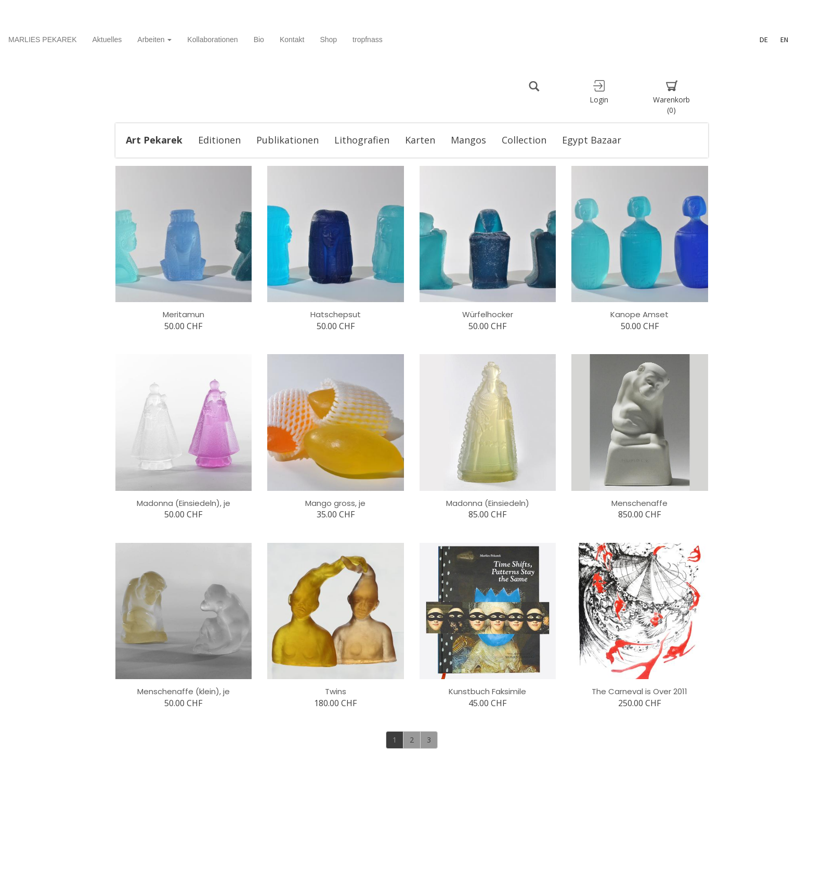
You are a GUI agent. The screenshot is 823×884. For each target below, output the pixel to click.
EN (784, 39)
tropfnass (367, 39)
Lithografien (361, 140)
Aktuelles (107, 39)
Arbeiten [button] (154, 39)
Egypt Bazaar (591, 140)
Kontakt (292, 39)
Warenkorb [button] (671, 97)
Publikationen (287, 140)
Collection (524, 140)
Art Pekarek (154, 140)
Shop (328, 39)
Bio (259, 39)
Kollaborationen (212, 39)
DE (764, 39)
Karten (420, 140)
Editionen (219, 140)
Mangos (468, 140)
